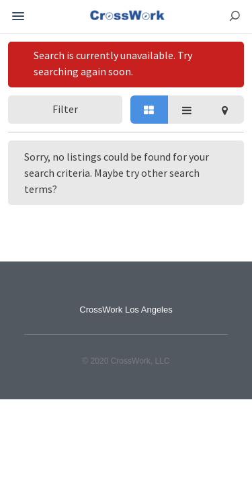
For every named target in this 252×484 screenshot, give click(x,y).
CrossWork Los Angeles (126, 310)
